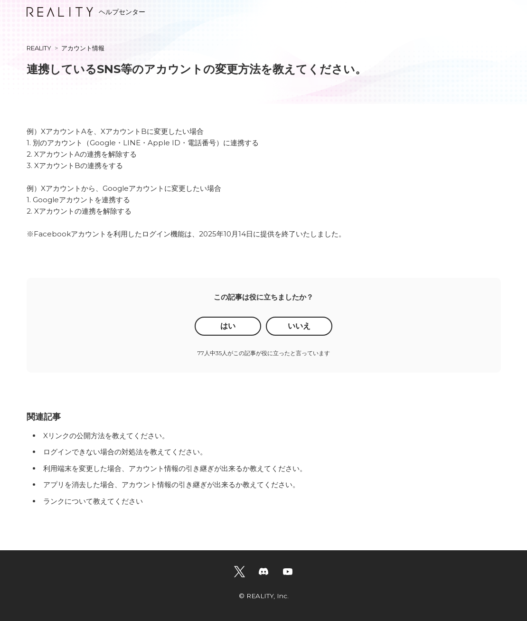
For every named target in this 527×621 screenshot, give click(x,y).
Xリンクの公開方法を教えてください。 (106, 435)
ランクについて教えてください (93, 501)
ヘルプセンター (86, 12)
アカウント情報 (82, 48)
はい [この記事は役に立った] (227, 325)
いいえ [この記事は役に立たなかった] (299, 325)
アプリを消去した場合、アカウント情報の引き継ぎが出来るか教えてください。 (171, 484)
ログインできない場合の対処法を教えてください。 (125, 451)
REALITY (39, 48)
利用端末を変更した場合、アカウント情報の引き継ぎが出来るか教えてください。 (175, 468)
